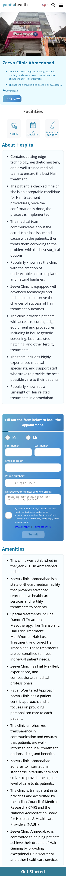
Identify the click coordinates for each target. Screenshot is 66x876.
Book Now (12, 99)
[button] (45, 5)
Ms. (32, 437)
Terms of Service (42, 526)
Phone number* (15, 476)
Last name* (41, 445)
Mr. (11, 437)
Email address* (14, 460)
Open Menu (61, 5)
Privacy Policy (22, 526)
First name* (12, 445)
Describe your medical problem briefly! (28, 491)
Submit (33, 534)
